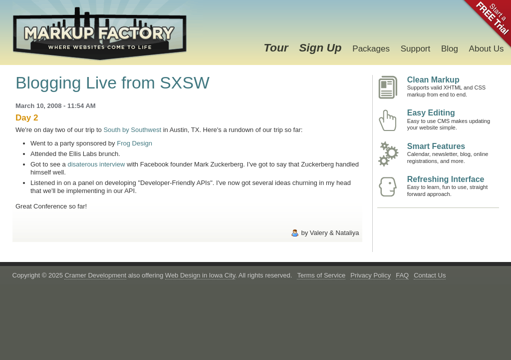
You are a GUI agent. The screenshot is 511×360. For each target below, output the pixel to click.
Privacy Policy (370, 275)
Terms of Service (321, 275)
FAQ (402, 275)
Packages (371, 49)
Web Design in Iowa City (200, 275)
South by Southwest (132, 130)
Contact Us (430, 275)
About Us (486, 49)
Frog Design (134, 143)
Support (416, 49)
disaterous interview (96, 164)
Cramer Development (95, 275)
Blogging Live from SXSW (112, 82)
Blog (449, 49)
